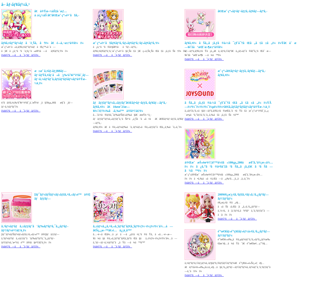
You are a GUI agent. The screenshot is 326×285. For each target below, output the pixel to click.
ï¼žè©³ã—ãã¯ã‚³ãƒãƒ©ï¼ (20, 55)
